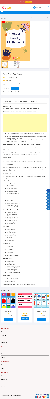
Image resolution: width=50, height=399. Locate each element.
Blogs (2, 364)
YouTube (3, 353)
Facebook (3, 350)
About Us (3, 331)
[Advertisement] (25, 123)
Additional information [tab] (21, 101)
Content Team (19, 284)
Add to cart (15, 88)
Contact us (3, 335)
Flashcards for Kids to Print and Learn (21, 17)
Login (2, 368)
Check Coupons (29, 1)
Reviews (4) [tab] (34, 101)
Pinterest (3, 357)
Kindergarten (4, 379)
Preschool (3, 375)
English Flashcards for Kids (36, 17)
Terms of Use (4, 342)
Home (2, 17)
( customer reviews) (13, 77)
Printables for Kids (8, 17)
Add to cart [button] (8, 319)
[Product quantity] (6, 88)
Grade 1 (3, 383)
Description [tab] (8, 101)
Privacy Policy (4, 339)
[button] (46, 23)
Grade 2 (3, 386)
